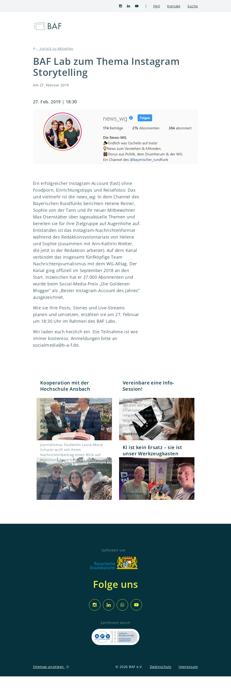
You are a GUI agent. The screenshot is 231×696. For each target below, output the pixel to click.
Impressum (188, 666)
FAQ (156, 6)
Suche (192, 6)
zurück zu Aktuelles (53, 48)
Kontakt (173, 6)
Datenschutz (160, 666)
